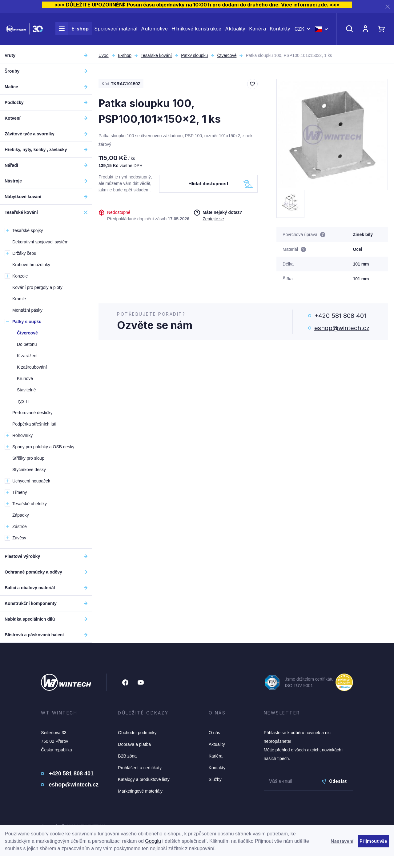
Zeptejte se (213, 218)
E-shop (72, 30)
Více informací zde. (304, 5)
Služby (215, 779)
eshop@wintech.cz (341, 328)
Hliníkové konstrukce (196, 30)
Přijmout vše (373, 841)
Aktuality (235, 30)
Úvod (103, 55)
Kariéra (257, 30)
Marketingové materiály (140, 791)
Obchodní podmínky (137, 732)
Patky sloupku (194, 55)
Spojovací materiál (115, 30)
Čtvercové (226, 55)
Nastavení (342, 841)
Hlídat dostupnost (208, 183)
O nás (214, 732)
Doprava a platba (134, 744)
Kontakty (280, 30)
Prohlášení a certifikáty (140, 767)
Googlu (153, 841)
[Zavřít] (387, 7)
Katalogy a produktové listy (143, 779)
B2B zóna (127, 756)
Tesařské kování (156, 55)
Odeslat (334, 781)
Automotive (154, 30)
